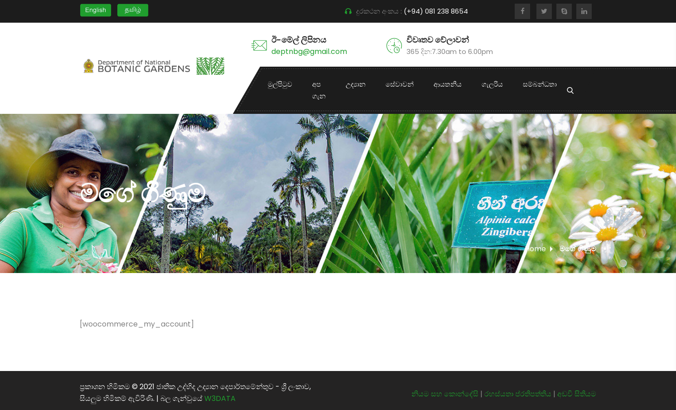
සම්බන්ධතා (540, 84)
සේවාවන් (400, 84)
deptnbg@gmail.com (309, 51)
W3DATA (220, 398)
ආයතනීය (448, 84)
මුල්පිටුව (280, 84)
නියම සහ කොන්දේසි (444, 394)
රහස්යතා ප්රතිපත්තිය (518, 394)
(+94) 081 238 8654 (437, 11)
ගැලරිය (492, 84)
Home (535, 249)
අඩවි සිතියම (576, 394)
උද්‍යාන (356, 84)
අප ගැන (319, 90)
